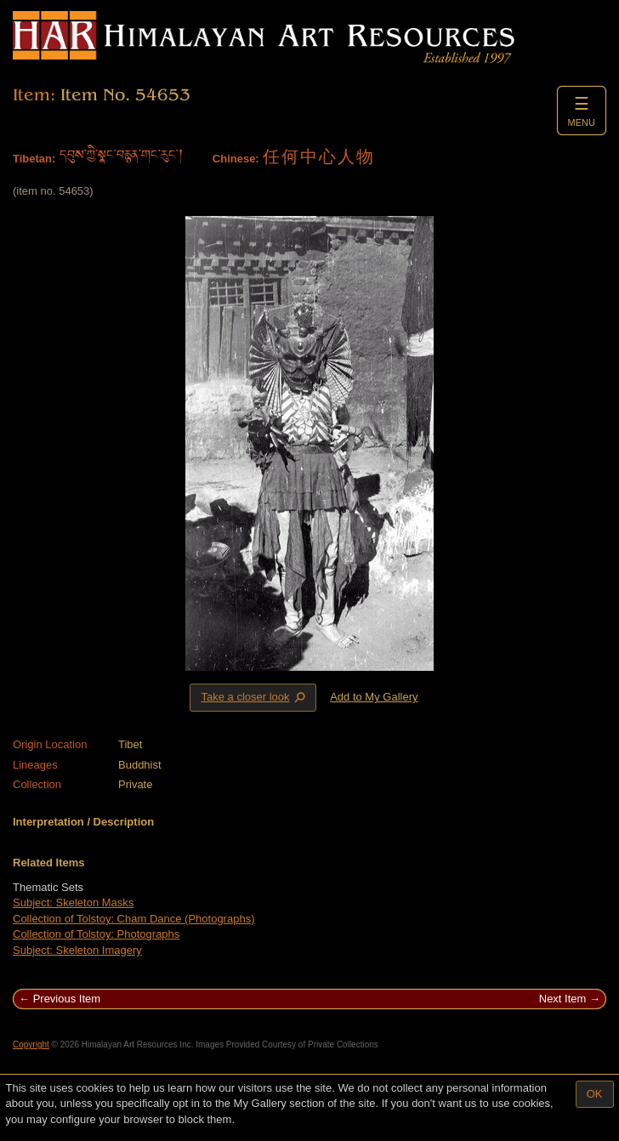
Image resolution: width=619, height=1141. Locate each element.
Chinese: (236, 158)
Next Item (563, 998)
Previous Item (66, 998)
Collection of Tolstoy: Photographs (96, 934)
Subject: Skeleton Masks (73, 902)
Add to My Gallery (373, 696)
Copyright (31, 1044)
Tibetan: (34, 158)
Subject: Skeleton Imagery (77, 950)
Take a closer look (254, 697)
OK (595, 1093)
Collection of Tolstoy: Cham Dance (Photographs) (133, 918)
